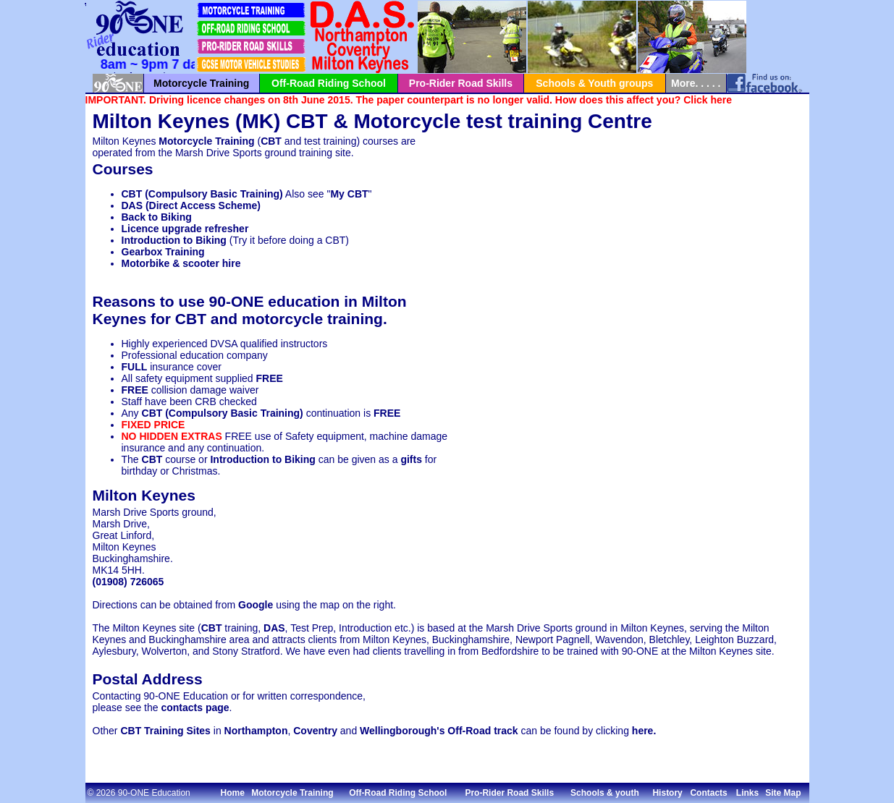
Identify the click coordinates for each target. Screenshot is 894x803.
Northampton (256, 730)
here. (644, 730)
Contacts (708, 793)
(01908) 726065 (128, 581)
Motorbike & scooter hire (181, 263)
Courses (123, 169)
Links (747, 793)
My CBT (349, 194)
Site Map (783, 793)
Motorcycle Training (201, 83)
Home (233, 793)
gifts (411, 459)
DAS (274, 628)
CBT (307, 121)
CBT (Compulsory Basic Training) (202, 194)
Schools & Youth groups (594, 83)
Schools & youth (604, 793)
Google (255, 605)
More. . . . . (695, 83)
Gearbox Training (163, 252)
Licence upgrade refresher (185, 228)
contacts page (195, 707)
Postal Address (148, 679)
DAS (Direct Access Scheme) (191, 205)
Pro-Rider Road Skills (461, 83)
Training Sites (177, 730)
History (667, 793)
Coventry (315, 730)
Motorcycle (406, 121)
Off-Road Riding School (328, 83)
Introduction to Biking (174, 240)
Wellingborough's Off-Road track (439, 730)
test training (524, 121)
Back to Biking (157, 217)
